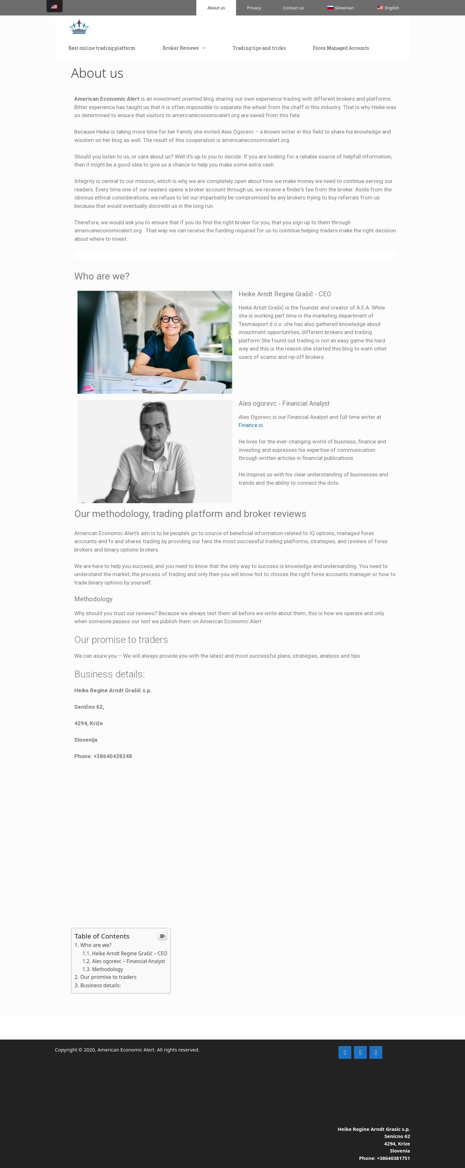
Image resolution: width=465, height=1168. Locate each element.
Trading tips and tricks (259, 48)
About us (216, 8)
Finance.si (251, 425)
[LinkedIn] (344, 1052)
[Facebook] (360, 1052)
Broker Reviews (191, 48)
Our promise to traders (108, 976)
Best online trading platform (102, 48)
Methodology (107, 969)
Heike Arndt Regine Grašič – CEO (129, 953)
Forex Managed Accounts (341, 48)
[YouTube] (375, 1052)
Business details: (100, 985)
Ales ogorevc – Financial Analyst (128, 961)
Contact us (293, 8)
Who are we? (95, 945)
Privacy (254, 8)
